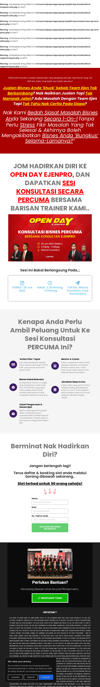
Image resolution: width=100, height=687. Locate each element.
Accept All (46, 677)
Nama (34, 498)
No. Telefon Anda (40, 516)
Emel (34, 507)
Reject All (30, 677)
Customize (15, 677)
